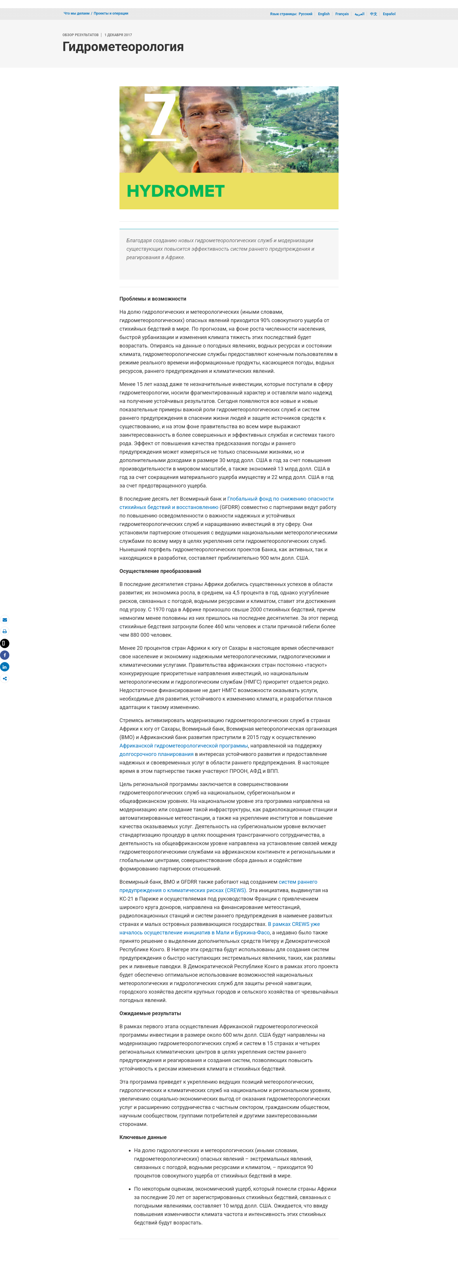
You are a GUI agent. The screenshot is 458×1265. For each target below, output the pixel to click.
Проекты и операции (111, 13)
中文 (373, 14)
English (323, 14)
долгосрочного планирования (156, 754)
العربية (359, 14)
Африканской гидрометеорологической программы (183, 746)
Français (342, 14)
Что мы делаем (77, 13)
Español (389, 14)
